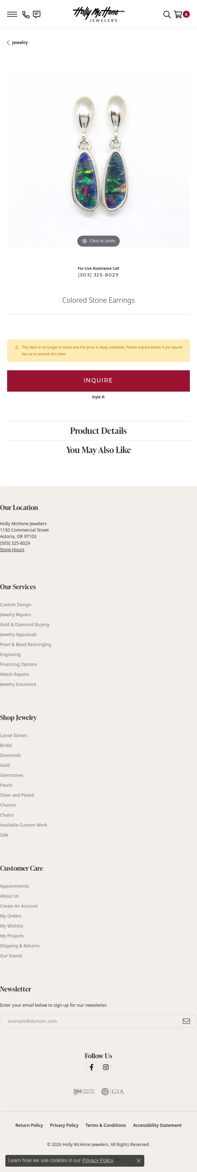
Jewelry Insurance (18, 684)
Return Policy (29, 1125)
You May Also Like (98, 450)
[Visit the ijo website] (83, 1092)
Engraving (10, 654)
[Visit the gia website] (112, 1092)
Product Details (98, 430)
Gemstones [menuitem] (11, 775)
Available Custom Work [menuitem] (23, 825)
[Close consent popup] (138, 1160)
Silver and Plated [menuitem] (17, 795)
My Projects (12, 936)
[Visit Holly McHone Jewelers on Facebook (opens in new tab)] (91, 1067)
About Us (9, 896)
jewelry (20, 42)
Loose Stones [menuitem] (13, 735)
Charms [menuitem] (8, 805)
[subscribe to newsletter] (187, 1021)
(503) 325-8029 (98, 275)
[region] (98, 158)
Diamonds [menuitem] (10, 755)
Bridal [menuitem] (6, 745)
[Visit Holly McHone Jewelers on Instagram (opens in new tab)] (106, 1067)
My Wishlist (11, 926)
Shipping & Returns (20, 946)
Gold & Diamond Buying (24, 625)
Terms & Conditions (105, 1125)
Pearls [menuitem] (6, 785)
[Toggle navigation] (12, 14)
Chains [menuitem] (7, 815)
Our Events (11, 956)
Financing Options (18, 664)
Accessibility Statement (157, 1125)
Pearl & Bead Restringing (25, 644)
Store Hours (12, 550)
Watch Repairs (14, 674)
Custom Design (15, 605)
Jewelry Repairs (15, 615)
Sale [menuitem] (4, 835)
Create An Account (19, 906)
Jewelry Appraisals (18, 634)
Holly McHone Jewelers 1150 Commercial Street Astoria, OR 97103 (24, 537)
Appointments (14, 886)
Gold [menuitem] (5, 765)
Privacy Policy (64, 1125)
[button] (167, 14)
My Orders (10, 916)
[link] (26, 14)
